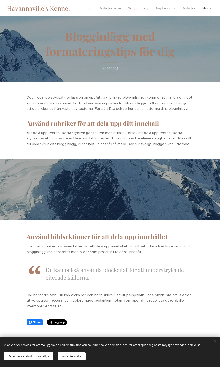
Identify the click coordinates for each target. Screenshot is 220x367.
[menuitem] (91, 8)
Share (35, 322)
